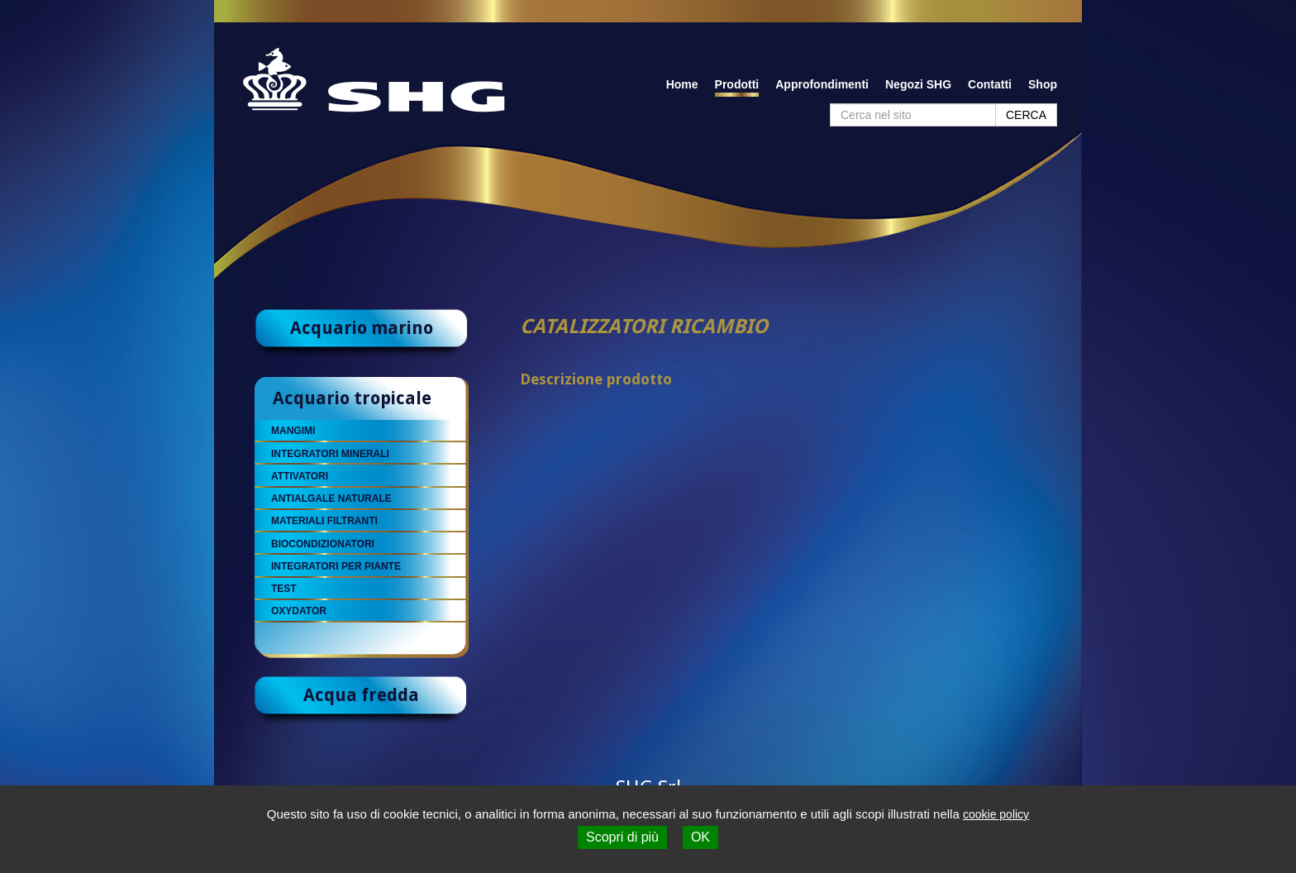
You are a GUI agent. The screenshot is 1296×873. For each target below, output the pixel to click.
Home (682, 84)
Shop (1042, 84)
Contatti (990, 84)
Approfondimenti (822, 84)
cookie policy (996, 814)
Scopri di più (622, 837)
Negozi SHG (918, 84)
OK (700, 837)
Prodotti (737, 84)
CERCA (1026, 115)
